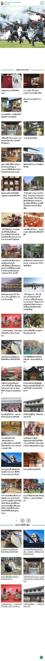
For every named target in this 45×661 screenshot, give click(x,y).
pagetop (41, 657)
